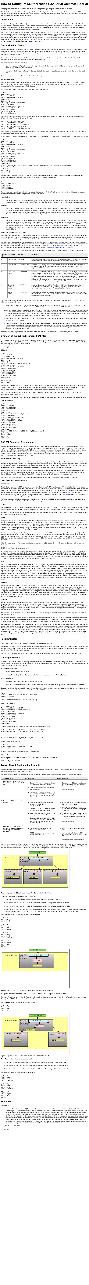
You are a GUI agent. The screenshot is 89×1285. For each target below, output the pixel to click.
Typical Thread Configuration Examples (59, 266)
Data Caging (30, 36)
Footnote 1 (65, 529)
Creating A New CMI (12, 339)
